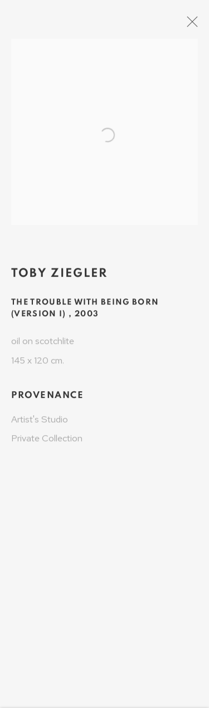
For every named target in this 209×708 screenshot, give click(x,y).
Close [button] (199, 25)
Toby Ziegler (59, 278)
